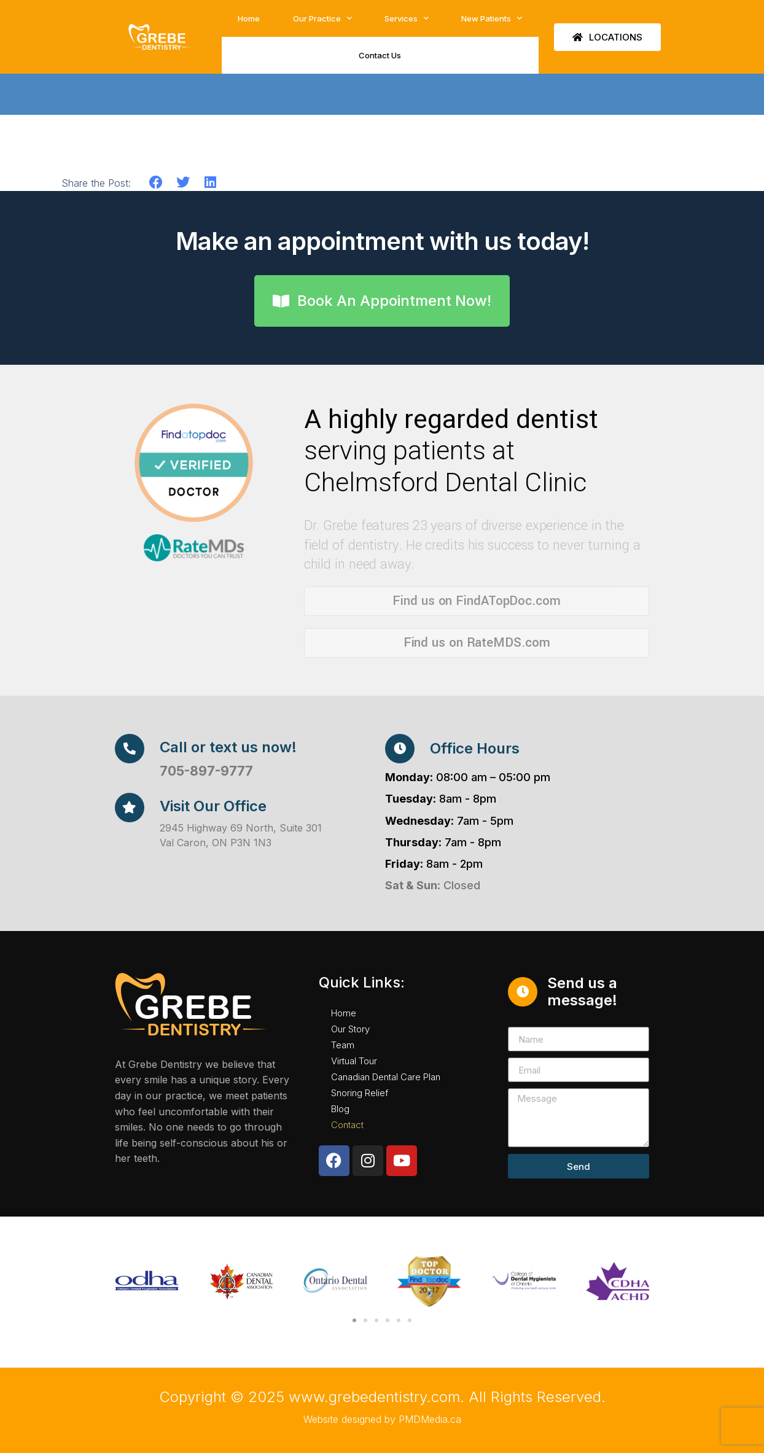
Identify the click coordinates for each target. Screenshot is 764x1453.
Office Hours (475, 748)
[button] (156, 183)
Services (406, 18)
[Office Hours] (400, 748)
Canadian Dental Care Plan (385, 1077)
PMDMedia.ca (430, 1419)
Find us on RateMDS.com (476, 642)
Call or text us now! (228, 747)
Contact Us (380, 55)
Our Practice (322, 18)
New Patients (491, 18)
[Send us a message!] (522, 992)
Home (249, 18)
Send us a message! (582, 992)
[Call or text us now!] (129, 748)
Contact (347, 1125)
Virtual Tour (354, 1061)
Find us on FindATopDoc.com (476, 600)
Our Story (350, 1029)
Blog (340, 1109)
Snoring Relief (359, 1093)
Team (342, 1045)
